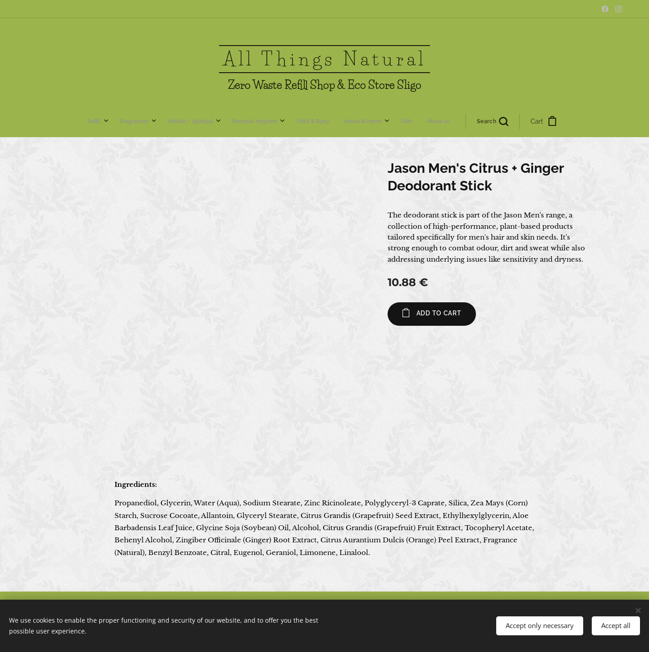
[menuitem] (213, 121)
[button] (373, 121)
